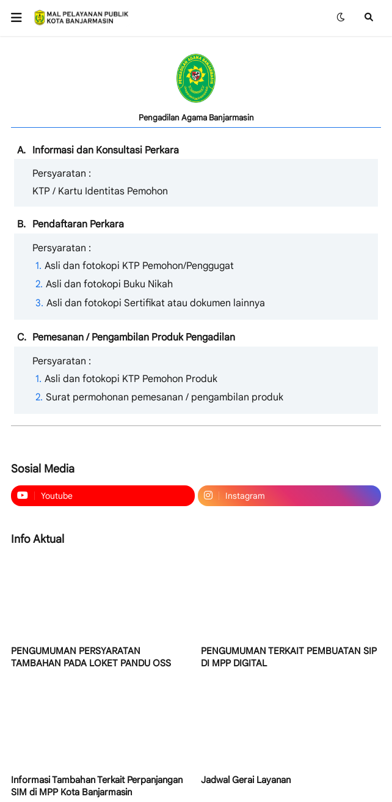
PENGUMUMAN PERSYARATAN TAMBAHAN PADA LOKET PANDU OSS (91, 657)
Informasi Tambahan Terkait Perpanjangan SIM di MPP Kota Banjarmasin (97, 786)
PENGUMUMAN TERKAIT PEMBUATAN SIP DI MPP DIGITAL (289, 657)
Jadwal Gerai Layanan (246, 779)
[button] (20, 18)
